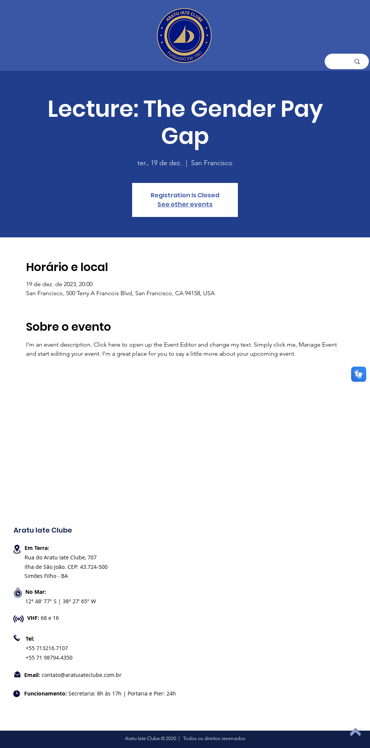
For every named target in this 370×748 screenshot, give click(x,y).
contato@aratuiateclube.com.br (82, 674)
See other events (185, 204)
